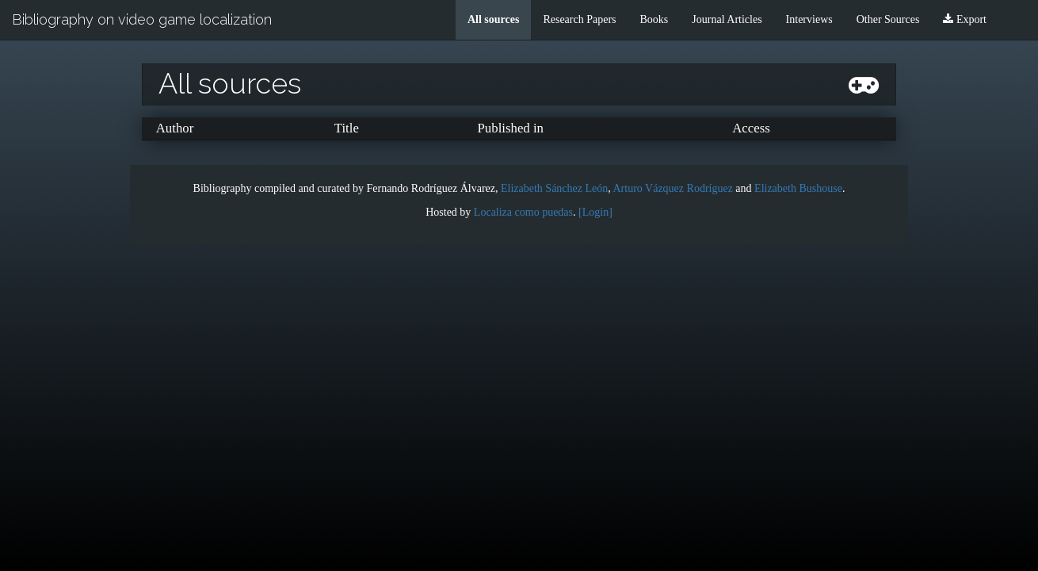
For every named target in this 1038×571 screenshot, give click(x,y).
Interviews (809, 19)
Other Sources (888, 19)
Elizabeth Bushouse (798, 188)
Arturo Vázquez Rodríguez (673, 188)
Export (964, 19)
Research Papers (579, 19)
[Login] (595, 212)
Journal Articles (726, 19)
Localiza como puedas (523, 212)
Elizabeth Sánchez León (554, 188)
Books (654, 19)
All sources (493, 19)
